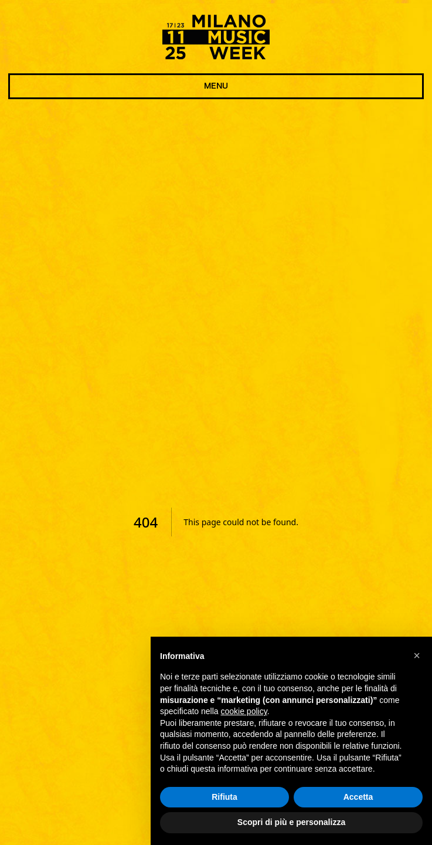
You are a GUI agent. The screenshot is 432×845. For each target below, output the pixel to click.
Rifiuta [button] (224, 797)
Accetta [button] (358, 797)
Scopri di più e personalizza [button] (291, 822)
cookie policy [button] (244, 711)
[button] (416, 655)
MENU (216, 86)
